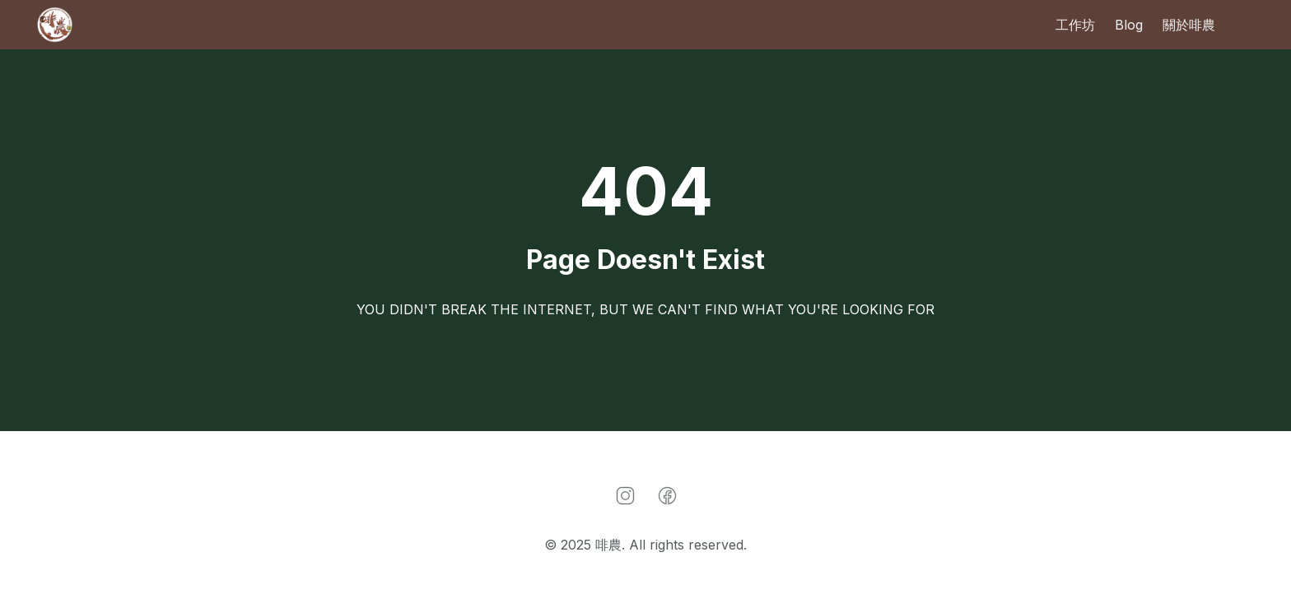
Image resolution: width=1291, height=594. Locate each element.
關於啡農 (1189, 24)
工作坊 (1075, 24)
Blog (1129, 24)
